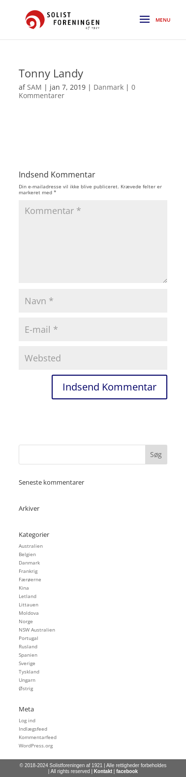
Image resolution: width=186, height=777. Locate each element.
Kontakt (103, 771)
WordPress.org (36, 745)
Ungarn (27, 679)
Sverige (27, 663)
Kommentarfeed (38, 737)
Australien (31, 545)
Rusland (28, 646)
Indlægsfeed (33, 728)
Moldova (29, 612)
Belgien (27, 554)
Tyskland (29, 671)
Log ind (27, 720)
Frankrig (28, 570)
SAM (34, 87)
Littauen (28, 604)
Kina (24, 587)
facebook (127, 771)
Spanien (28, 654)
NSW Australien (37, 629)
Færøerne (30, 579)
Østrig (26, 688)
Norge (26, 621)
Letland (27, 596)
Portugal (28, 638)
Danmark (108, 87)
